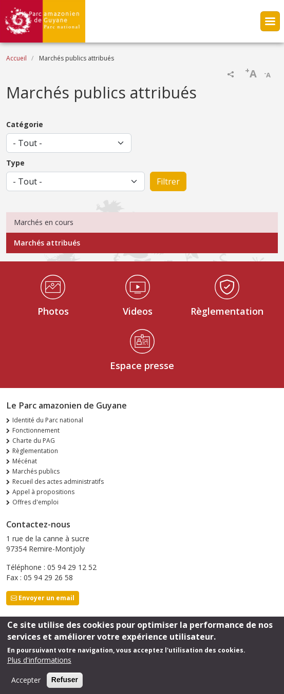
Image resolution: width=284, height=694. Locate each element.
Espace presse (142, 365)
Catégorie (24, 124)
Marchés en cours (43, 222)
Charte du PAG (33, 440)
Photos (53, 311)
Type (15, 163)
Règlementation (227, 311)
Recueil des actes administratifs (58, 481)
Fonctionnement (36, 430)
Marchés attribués (47, 243)
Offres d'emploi (35, 502)
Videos (138, 311)
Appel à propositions (43, 491)
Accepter (26, 684)
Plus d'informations (39, 664)
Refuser (64, 684)
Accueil (16, 58)
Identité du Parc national (47, 420)
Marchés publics (36, 471)
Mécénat (24, 461)
